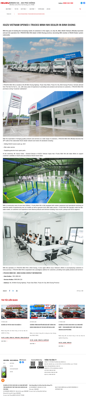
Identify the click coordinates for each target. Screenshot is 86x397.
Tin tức (16, 9)
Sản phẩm (6, 360)
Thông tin (11, 337)
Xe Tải (4, 366)
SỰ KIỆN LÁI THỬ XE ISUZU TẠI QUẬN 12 (11, 324)
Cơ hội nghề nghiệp (14, 368)
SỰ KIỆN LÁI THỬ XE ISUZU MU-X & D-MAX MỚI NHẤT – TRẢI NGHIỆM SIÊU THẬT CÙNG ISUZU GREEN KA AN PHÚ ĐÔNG (71, 327)
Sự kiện (7, 337)
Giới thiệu (12, 363)
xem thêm (4, 341)
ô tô (4, 363)
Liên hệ (48, 9)
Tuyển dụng (41, 9)
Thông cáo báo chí (24, 337)
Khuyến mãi (46, 340)
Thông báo (17, 337)
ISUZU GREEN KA (14, 360)
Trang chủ (9, 14)
